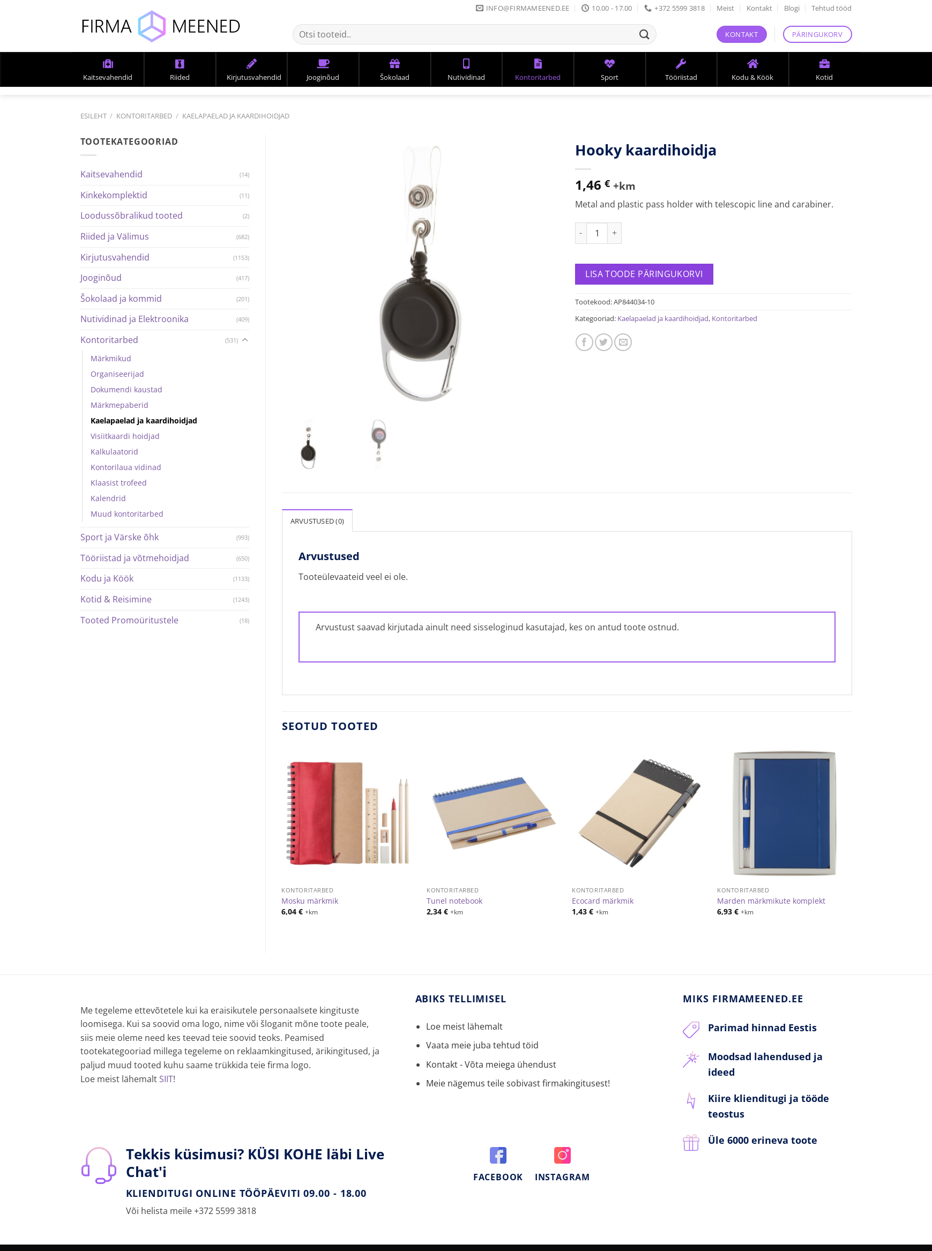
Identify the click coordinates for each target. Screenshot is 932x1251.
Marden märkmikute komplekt (771, 887)
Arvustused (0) (317, 507)
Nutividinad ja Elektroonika (134, 319)
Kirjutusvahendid (115, 257)
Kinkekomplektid (113, 195)
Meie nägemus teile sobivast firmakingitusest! (518, 1070)
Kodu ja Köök (106, 578)
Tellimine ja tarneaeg (186, 1242)
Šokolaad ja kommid (121, 298)
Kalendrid (108, 498)
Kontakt (759, 8)
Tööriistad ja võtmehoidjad (134, 558)
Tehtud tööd (831, 8)
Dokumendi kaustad (126, 389)
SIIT (166, 1065)
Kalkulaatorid (114, 451)
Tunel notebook (454, 887)
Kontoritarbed (144, 116)
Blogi (792, 8)
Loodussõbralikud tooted (131, 215)
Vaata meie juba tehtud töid (482, 1032)
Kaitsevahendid (111, 174)
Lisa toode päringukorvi (644, 274)
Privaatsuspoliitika (289, 1242)
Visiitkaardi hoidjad (125, 436)
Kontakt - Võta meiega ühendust (491, 1051)
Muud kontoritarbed (127, 514)
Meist (725, 8)
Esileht (93, 116)
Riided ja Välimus (114, 236)
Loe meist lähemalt (464, 1013)
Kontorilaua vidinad (126, 467)
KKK (240, 1242)
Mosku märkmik (309, 887)
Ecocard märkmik (602, 887)
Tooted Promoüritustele (129, 620)
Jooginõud (101, 278)
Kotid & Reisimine (116, 599)
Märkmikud (111, 358)
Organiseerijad (117, 374)
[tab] (317, 507)
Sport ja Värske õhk (119, 537)
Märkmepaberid (119, 405)
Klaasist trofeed (119, 483)
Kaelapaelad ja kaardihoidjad (235, 116)
